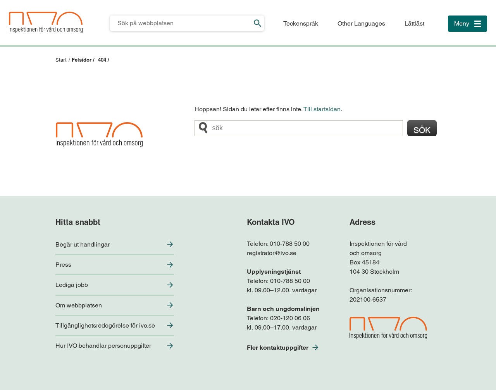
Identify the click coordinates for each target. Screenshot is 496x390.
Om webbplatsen (78, 305)
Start (61, 60)
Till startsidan (322, 109)
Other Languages (361, 23)
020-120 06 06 (290, 318)
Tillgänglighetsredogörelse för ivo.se (105, 325)
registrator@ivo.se (271, 253)
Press (63, 264)
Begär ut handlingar (82, 244)
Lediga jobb (71, 284)
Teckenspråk (300, 23)
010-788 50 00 (290, 243)
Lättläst (414, 23)
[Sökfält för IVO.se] (180, 23)
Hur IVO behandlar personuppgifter (103, 345)
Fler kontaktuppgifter (277, 347)
